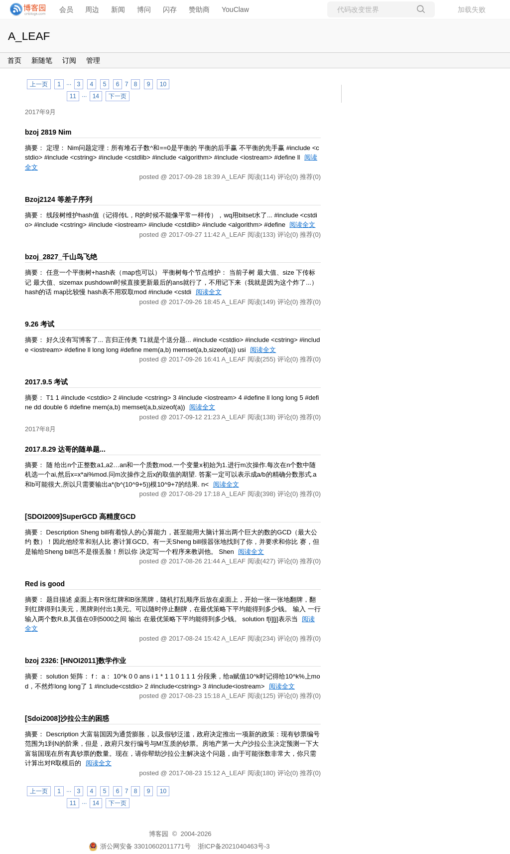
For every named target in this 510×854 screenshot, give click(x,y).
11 (73, 96)
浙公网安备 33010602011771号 (140, 846)
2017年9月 (40, 112)
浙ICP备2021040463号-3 (234, 846)
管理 (93, 60)
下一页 (118, 96)
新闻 (118, 9)
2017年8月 (40, 429)
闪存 (170, 9)
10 (163, 84)
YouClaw (235, 9)
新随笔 (41, 60)
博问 (144, 9)
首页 (14, 60)
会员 (66, 9)
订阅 (69, 60)
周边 (92, 9)
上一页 (39, 84)
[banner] (25, 9)
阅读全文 (302, 224)
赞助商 (199, 9)
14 (96, 96)
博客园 (158, 834)
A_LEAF (29, 35)
